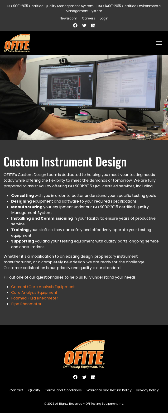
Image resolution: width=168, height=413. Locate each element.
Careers (88, 18)
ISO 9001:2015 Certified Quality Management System (50, 6)
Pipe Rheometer (26, 304)
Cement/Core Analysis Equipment (43, 287)
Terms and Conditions (63, 390)
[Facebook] (75, 25)
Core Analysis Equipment (34, 292)
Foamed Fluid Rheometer (34, 298)
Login (104, 18)
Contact (17, 390)
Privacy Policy (147, 390)
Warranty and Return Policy (109, 390)
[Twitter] (84, 25)
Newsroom (68, 18)
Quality (34, 390)
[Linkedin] (93, 25)
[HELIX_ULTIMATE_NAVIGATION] (159, 43)
